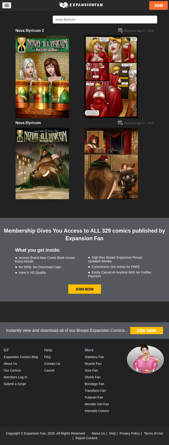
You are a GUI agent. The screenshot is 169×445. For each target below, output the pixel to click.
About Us (10, 364)
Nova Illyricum (28, 123)
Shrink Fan (93, 377)
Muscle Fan (93, 364)
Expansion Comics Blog (21, 357)
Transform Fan (95, 390)
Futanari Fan (94, 397)
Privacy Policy (130, 433)
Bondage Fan (94, 384)
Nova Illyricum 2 (30, 31)
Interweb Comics (97, 411)
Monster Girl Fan (97, 404)
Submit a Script (15, 384)
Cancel (49, 370)
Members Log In (15, 377)
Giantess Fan (94, 357)
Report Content (86, 438)
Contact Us (52, 364)
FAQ (47, 357)
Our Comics (12, 370)
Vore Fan (91, 370)
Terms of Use (153, 433)
